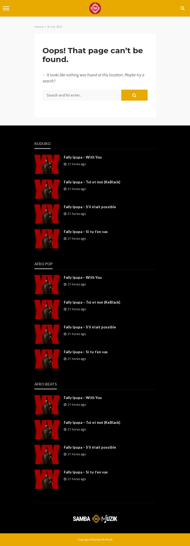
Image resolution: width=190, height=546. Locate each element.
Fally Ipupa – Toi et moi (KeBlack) (92, 182)
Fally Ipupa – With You (83, 157)
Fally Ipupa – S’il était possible (90, 207)
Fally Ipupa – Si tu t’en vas (86, 231)
